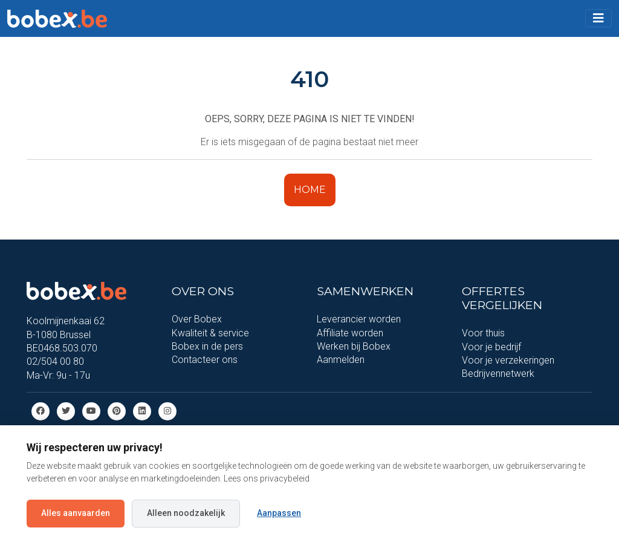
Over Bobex (197, 319)
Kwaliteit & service (210, 333)
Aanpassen (279, 513)
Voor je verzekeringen (508, 360)
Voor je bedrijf (491, 347)
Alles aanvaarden (75, 513)
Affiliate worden (350, 333)
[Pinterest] (117, 410)
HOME (310, 189)
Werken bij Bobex (354, 346)
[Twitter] (66, 410)
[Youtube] (91, 410)
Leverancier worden (359, 319)
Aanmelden (341, 359)
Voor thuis (483, 333)
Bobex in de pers (207, 346)
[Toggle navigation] (598, 18)
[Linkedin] (142, 410)
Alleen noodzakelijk (186, 513)
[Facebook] (40, 410)
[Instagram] (167, 410)
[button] (598, 18)
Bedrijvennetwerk (498, 373)
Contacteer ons (205, 359)
